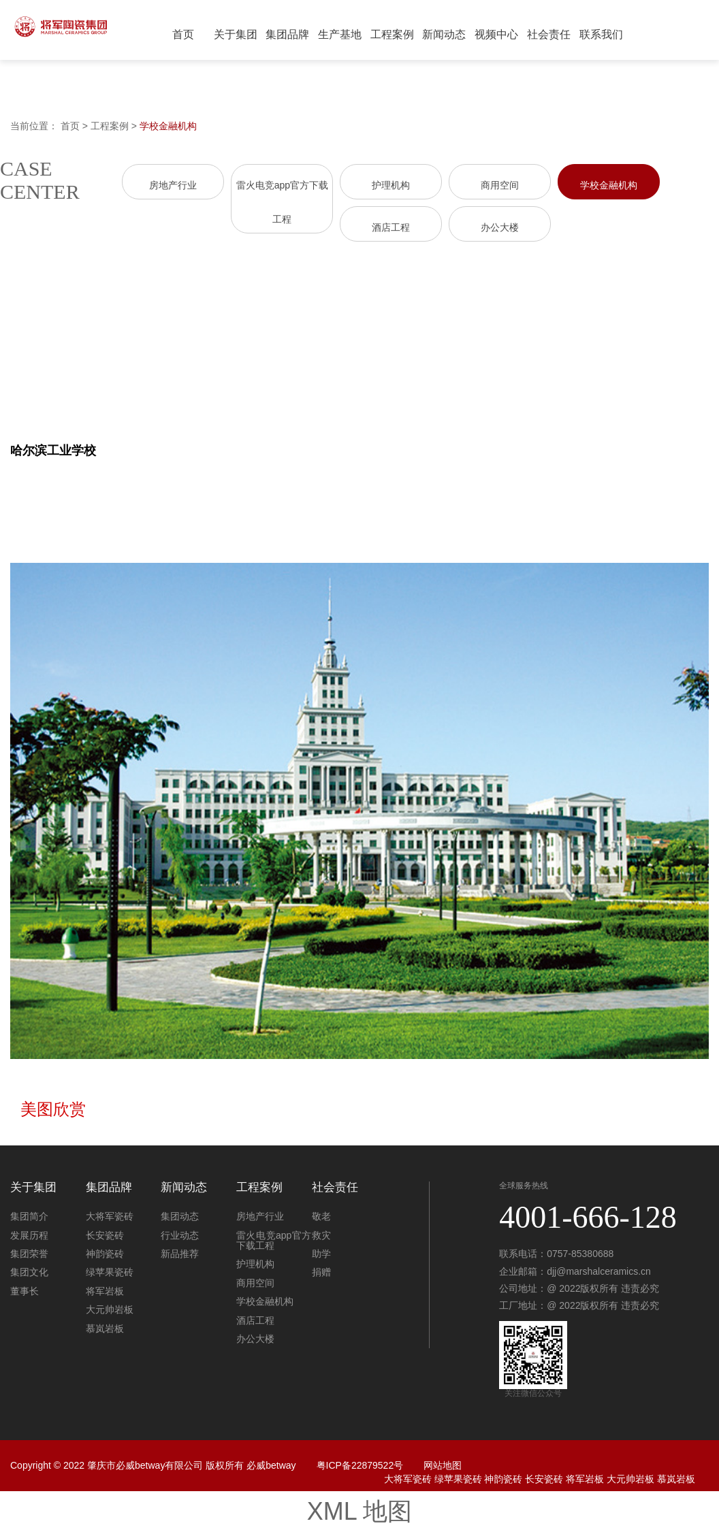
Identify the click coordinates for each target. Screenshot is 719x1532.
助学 (321, 1253)
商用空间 (500, 185)
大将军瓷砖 (109, 1216)
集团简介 (29, 1216)
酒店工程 (391, 227)
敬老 (321, 1216)
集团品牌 (287, 34)
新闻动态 (444, 34)
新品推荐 (180, 1253)
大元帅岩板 (109, 1309)
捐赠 (321, 1272)
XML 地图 (360, 1511)
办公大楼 (500, 227)
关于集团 (235, 34)
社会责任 (549, 34)
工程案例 (392, 34)
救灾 (321, 1235)
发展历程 (29, 1235)
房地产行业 (173, 185)
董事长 (24, 1291)
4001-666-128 (588, 1217)
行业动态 (180, 1235)
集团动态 (180, 1216)
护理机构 (391, 185)
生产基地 (340, 34)
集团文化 (29, 1272)
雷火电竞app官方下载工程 (274, 1240)
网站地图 (443, 1465)
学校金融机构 (168, 125)
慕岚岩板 (105, 1328)
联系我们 (601, 34)
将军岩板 (105, 1291)
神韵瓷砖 (105, 1253)
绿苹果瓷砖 (109, 1272)
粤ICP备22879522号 (360, 1465)
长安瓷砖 (105, 1235)
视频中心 (496, 34)
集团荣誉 (29, 1253)
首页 (183, 34)
